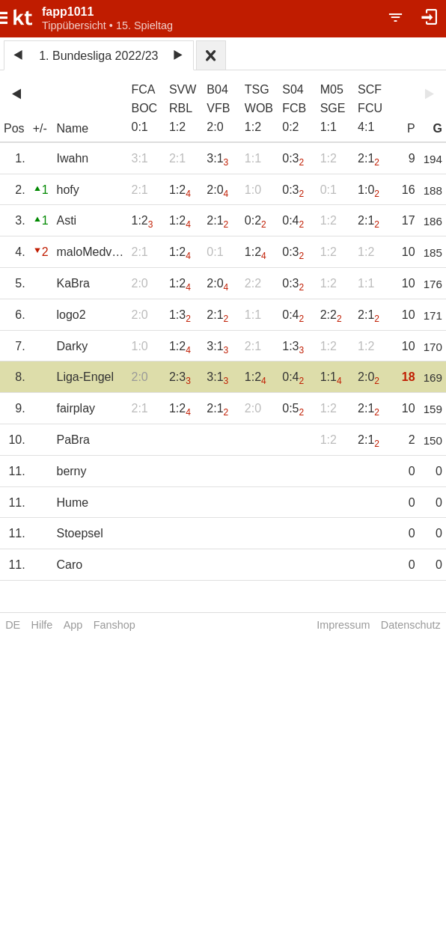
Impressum (343, 625)
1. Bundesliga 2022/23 (98, 55)
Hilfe (42, 625)
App (73, 625)
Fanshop (114, 625)
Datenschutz (411, 625)
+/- (40, 128)
